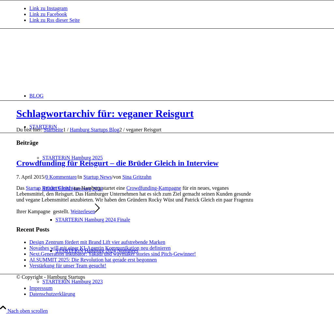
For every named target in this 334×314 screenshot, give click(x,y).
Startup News (98, 177)
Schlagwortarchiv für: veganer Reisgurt (105, 113)
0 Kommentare (61, 177)
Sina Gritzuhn (136, 177)
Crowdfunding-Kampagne (153, 188)
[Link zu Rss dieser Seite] (54, 20)
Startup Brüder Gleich (49, 188)
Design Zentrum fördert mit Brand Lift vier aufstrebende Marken (97, 242)
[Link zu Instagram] (48, 8)
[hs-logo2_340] (65, 59)
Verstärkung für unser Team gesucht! (67, 265)
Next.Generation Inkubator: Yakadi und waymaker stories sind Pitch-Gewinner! (112, 254)
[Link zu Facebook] (48, 14)
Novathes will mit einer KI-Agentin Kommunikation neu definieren (100, 248)
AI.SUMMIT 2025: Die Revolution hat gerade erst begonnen (93, 259)
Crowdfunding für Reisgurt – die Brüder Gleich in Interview (117, 163)
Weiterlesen (85, 211)
